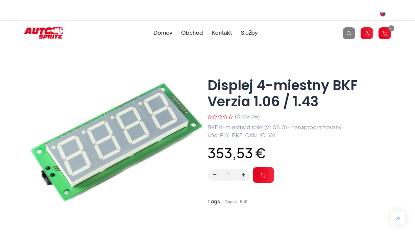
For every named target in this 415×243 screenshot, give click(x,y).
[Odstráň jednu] (215, 175)
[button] (263, 175)
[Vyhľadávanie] (349, 33)
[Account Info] (367, 33)
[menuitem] (163, 33)
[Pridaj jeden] (243, 175)
